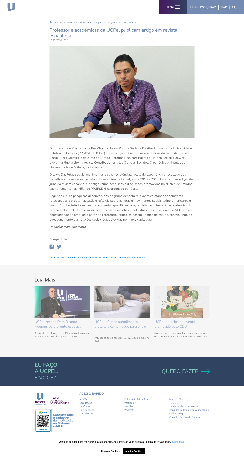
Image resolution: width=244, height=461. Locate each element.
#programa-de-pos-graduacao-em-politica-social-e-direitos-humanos (101, 257)
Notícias (58, 22)
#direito (141, 257)
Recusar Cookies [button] (110, 451)
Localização (85, 402)
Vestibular (130, 402)
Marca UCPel (176, 399)
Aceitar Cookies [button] (133, 451)
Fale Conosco (86, 409)
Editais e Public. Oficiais (137, 399)
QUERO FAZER (185, 371)
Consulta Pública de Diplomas (185, 416)
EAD (224, 7)
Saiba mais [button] (178, 442)
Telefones (84, 406)
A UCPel (83, 399)
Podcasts (129, 409)
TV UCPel (174, 402)
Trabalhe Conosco (89, 413)
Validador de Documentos (183, 406)
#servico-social (58, 257)
